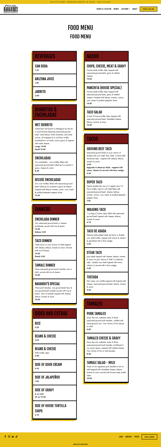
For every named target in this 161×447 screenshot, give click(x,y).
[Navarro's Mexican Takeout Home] (11, 9)
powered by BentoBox (80, 444)
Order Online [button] (148, 9)
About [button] (134, 9)
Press (137, 437)
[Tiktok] (16, 436)
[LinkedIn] (13, 436)
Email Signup (149, 437)
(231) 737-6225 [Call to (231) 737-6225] (104, 2)
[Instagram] (9, 436)
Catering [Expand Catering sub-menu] (125, 9)
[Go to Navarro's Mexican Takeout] (72, 2)
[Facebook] (5, 436)
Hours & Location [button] (104, 9)
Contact (128, 437)
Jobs (121, 437)
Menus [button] (116, 9)
